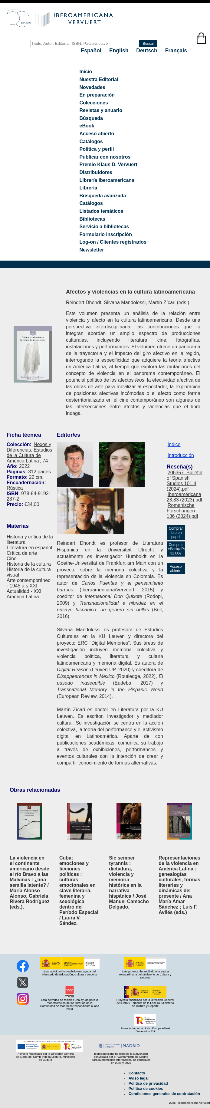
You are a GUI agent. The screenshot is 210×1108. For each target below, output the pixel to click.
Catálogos (91, 141)
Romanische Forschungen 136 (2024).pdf (182, 511)
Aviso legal (139, 1078)
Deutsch (147, 51)
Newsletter (92, 249)
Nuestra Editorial (99, 79)
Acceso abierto (97, 133)
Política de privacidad (148, 1083)
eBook (87, 125)
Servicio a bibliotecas (104, 226)
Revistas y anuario (101, 110)
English (119, 51)
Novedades (92, 87)
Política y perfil (97, 149)
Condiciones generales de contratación (164, 1094)
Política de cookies (146, 1089)
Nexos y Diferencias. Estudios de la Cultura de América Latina (29, 452)
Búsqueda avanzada (103, 195)
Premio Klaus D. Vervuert (108, 164)
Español (92, 51)
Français (176, 51)
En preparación (97, 94)
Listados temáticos (101, 211)
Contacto (137, 1073)
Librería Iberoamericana (107, 180)
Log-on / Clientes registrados (113, 242)
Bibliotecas (92, 219)
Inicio (86, 71)
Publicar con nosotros (105, 156)
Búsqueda (91, 118)
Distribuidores (96, 172)
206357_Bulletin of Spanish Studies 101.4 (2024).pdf (184, 481)
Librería (88, 187)
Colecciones (94, 102)
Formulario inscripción (106, 234)
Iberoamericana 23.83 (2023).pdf (184, 497)
